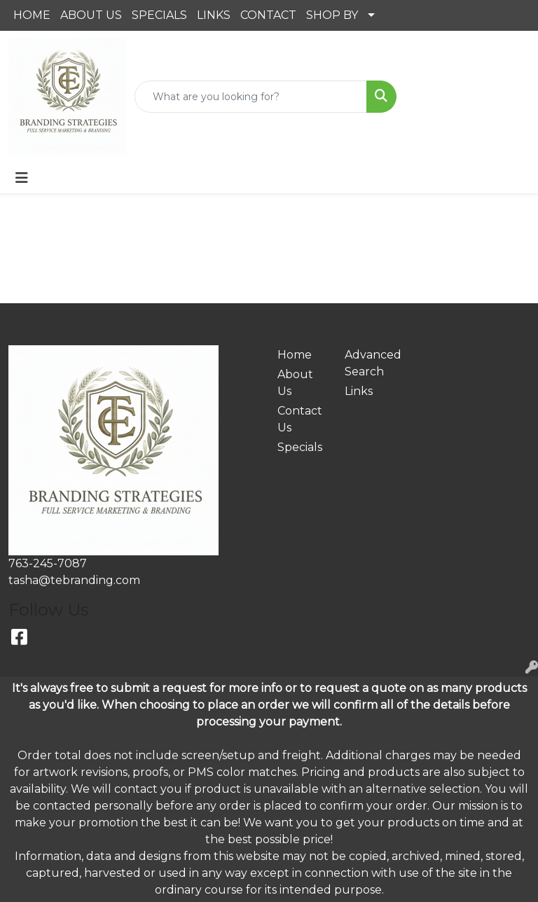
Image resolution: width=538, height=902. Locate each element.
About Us (295, 383)
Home (294, 354)
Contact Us (299, 419)
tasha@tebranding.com (74, 580)
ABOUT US (91, 15)
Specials (299, 447)
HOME (31, 15)
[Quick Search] (250, 97)
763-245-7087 (47, 563)
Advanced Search (370, 363)
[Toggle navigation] (21, 178)
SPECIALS (159, 15)
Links (359, 391)
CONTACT (268, 15)
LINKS (213, 15)
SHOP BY (332, 15)
